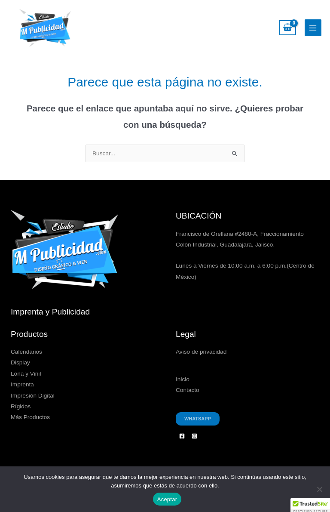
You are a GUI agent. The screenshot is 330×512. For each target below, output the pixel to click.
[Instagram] (194, 436)
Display (20, 362)
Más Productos (30, 417)
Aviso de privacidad (201, 352)
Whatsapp (197, 418)
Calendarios (26, 352)
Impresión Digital (33, 395)
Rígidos (21, 406)
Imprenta (22, 384)
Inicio (182, 379)
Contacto (187, 390)
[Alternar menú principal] (313, 27)
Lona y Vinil (26, 373)
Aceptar (167, 499)
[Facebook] (182, 436)
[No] (319, 489)
